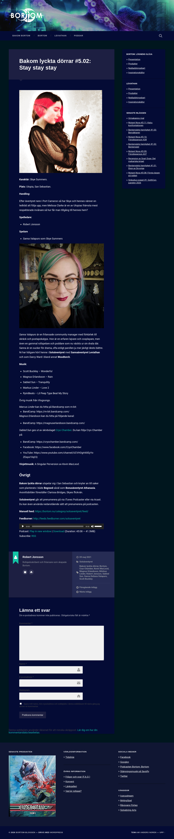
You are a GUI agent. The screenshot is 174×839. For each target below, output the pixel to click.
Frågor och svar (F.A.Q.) (77, 776)
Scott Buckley (86, 579)
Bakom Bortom (21, 36)
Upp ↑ (162, 832)
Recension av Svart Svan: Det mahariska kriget (142, 160)
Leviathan (60, 36)
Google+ (124, 762)
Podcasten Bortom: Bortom (134, 766)
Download (58, 531)
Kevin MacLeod (101, 568)
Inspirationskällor (136, 72)
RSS (33, 536)
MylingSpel (126, 800)
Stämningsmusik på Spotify (134, 771)
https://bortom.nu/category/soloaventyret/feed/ (61, 511)
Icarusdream (127, 795)
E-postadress (26, 677)
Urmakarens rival (136, 118)
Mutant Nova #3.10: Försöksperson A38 (137, 138)
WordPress (56, 832)
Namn (23, 664)
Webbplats (24, 690)
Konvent (69, 781)
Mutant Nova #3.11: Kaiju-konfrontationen (140, 124)
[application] (61, 526)
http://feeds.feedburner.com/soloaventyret (56, 518)
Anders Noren (148, 832)
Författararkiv (25, 572)
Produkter (133, 64)
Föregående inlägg (88, 587)
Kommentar (25, 623)
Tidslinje (69, 757)
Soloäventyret (86, 561)
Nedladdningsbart (136, 68)
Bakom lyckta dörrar (89, 566)
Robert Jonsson (93, 573)
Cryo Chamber (63, 430)
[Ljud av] (92, 526)
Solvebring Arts (128, 810)
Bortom (42, 36)
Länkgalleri (71, 786)
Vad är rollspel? (73, 791)
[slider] (57, 526)
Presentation (134, 59)
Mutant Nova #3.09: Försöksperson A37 (137, 152)
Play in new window (40, 531)
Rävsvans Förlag (129, 805)
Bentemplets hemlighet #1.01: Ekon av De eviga (142, 167)
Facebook (125, 757)
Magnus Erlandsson (89, 571)
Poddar (78, 36)
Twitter (124, 776)
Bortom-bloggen (25, 832)
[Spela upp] (22, 526)
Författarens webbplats (31, 572)
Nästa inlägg (85, 592)
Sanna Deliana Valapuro (95, 576)
